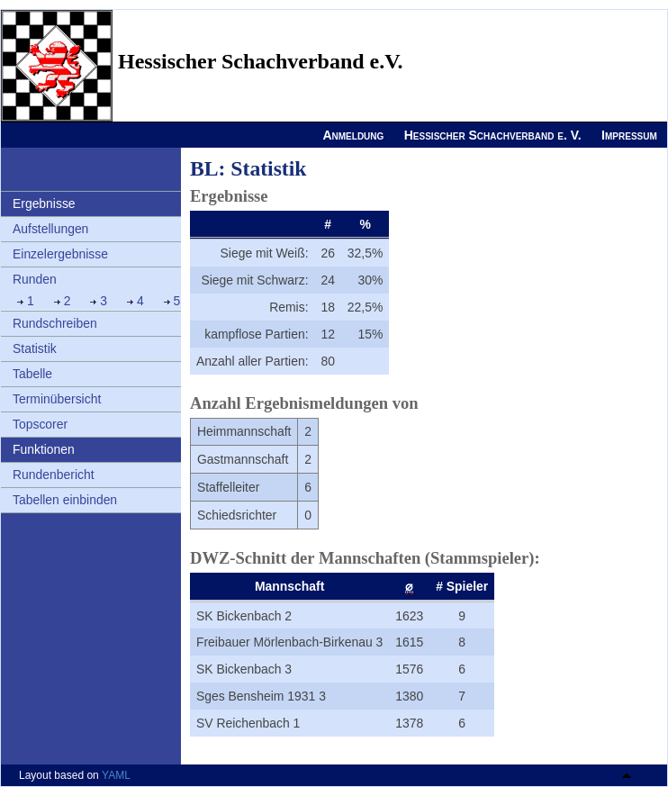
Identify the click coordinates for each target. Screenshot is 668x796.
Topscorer (40, 424)
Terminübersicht (57, 399)
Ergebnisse (44, 203)
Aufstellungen (50, 229)
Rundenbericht (54, 474)
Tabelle (32, 373)
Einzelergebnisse (60, 254)
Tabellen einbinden (65, 500)
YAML (116, 775)
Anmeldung (353, 135)
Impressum (629, 135)
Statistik (35, 348)
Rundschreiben (55, 323)
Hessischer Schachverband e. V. (493, 135)
